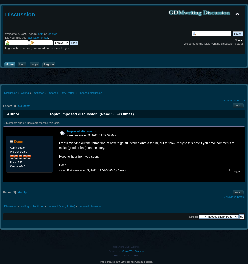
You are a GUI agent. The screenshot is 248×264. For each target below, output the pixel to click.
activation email (38, 37)
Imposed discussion (82, 131)
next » (241, 100)
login (40, 33)
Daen (18, 141)
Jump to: (193, 216)
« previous (229, 100)
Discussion (20, 14)
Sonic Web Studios (133, 251)
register (52, 33)
